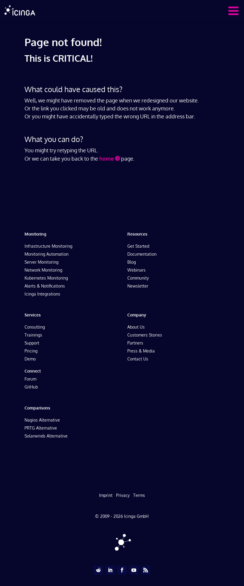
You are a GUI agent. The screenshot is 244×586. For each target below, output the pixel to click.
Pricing (31, 350)
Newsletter (137, 285)
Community (138, 277)
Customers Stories (144, 334)
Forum (30, 378)
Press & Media (141, 350)
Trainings (33, 334)
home (106, 158)
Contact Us (137, 358)
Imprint (106, 495)
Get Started (138, 246)
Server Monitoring (41, 262)
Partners (135, 342)
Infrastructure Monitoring (48, 246)
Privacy (123, 495)
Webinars (136, 269)
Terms (139, 495)
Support (32, 342)
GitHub (31, 386)
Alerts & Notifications (45, 285)
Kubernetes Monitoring (46, 277)
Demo (30, 358)
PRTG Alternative (41, 427)
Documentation (142, 254)
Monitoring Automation (47, 254)
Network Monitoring (43, 269)
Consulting (35, 326)
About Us (136, 326)
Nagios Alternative (42, 419)
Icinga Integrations (42, 293)
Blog (131, 262)
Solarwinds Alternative (46, 435)
